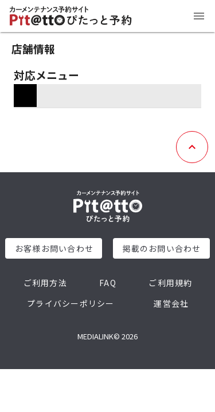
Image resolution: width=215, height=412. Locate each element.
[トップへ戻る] (192, 147)
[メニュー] (199, 16)
